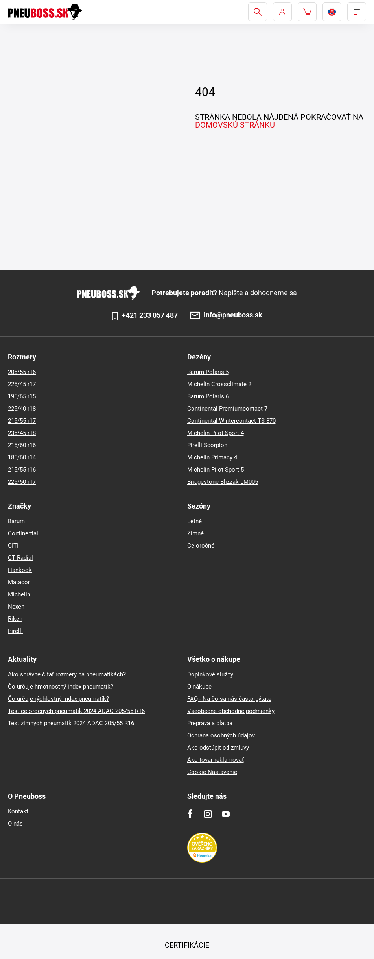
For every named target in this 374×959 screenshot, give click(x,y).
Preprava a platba (209, 723)
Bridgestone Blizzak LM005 (222, 481)
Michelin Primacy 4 (212, 457)
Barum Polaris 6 (208, 396)
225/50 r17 (22, 481)
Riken (15, 618)
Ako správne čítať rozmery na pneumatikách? (67, 674)
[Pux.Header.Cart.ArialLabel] (307, 11)
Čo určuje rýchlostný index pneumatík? (58, 698)
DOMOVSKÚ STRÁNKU (235, 125)
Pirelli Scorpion (207, 445)
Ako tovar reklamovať (215, 759)
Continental (23, 533)
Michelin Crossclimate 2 (219, 384)
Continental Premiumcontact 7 (227, 408)
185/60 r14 (22, 457)
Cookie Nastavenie (212, 772)
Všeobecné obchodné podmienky (231, 711)
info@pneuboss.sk (233, 315)
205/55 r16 (22, 372)
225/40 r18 (22, 408)
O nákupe (199, 686)
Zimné (195, 533)
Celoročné (200, 545)
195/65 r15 (22, 396)
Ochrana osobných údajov (221, 735)
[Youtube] (225, 814)
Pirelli (15, 631)
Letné (194, 521)
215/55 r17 (22, 420)
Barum (16, 521)
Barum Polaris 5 (208, 372)
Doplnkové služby (210, 674)
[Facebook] (190, 814)
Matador (19, 582)
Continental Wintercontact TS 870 (231, 420)
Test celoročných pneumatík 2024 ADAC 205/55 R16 (76, 711)
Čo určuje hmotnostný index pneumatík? (60, 686)
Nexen (16, 606)
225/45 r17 (22, 384)
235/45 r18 (22, 433)
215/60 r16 (22, 445)
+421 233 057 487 (150, 315)
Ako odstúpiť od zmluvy (218, 747)
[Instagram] (208, 814)
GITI (13, 545)
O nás (15, 823)
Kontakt (18, 811)
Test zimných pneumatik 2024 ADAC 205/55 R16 (71, 723)
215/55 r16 (22, 469)
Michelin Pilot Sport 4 (215, 433)
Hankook (20, 570)
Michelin (19, 594)
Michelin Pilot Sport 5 (215, 469)
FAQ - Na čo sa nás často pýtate (229, 698)
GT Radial (20, 557)
